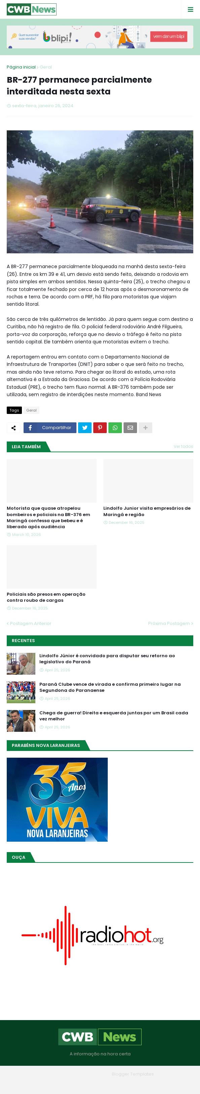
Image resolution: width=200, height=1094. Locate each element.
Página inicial (21, 67)
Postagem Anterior (31, 623)
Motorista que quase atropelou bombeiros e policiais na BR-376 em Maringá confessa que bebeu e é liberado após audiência (48, 517)
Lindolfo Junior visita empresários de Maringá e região (147, 511)
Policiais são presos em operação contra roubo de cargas (46, 597)
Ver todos (183, 446)
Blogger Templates (133, 1074)
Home (51, 1084)
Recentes (23, 640)
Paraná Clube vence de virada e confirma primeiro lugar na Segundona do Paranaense (110, 687)
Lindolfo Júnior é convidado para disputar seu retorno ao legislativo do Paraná (107, 659)
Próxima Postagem (169, 623)
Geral (46, 67)
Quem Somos (81, 1084)
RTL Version (143, 1084)
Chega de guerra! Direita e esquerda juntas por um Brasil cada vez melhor (113, 716)
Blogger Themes (90, 1074)
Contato (114, 1084)
